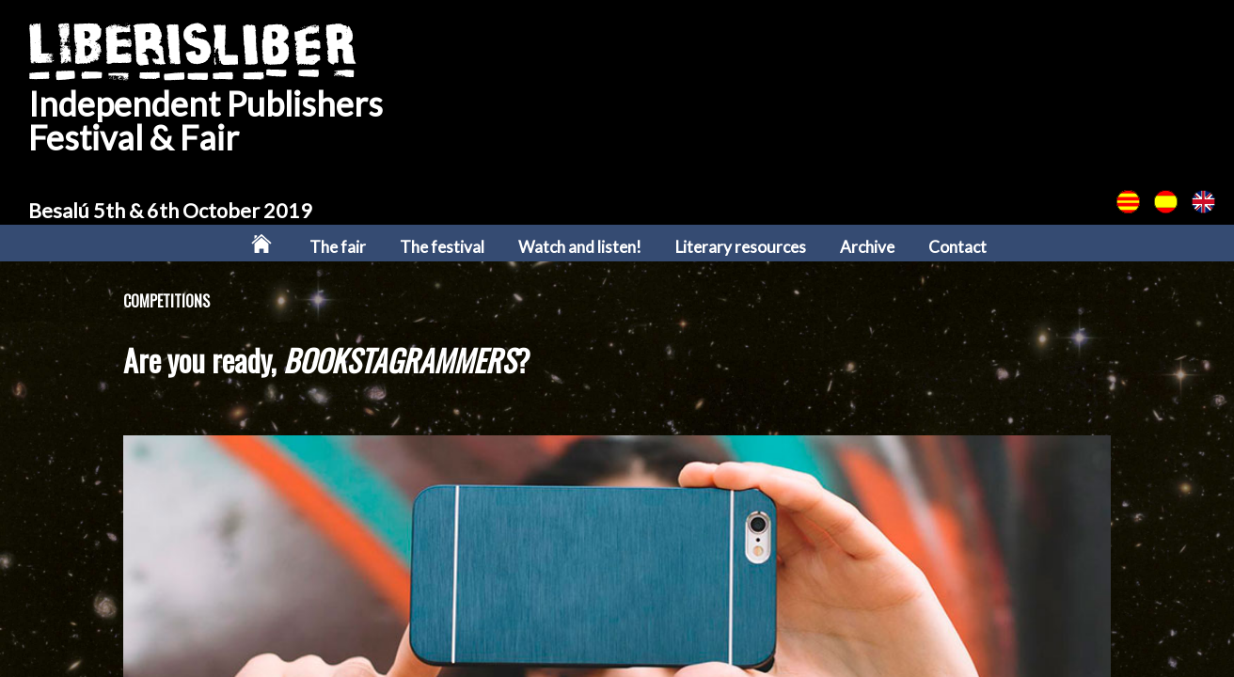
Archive (867, 247)
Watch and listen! (579, 247)
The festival (442, 247)
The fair (337, 247)
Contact (957, 247)
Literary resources (740, 247)
